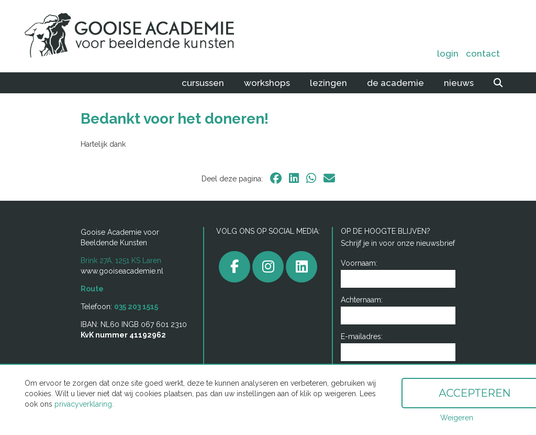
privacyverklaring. (84, 404)
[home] (121, 36)
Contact (483, 53)
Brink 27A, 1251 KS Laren (121, 260)
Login (448, 53)
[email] (329, 178)
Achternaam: (362, 300)
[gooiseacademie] (268, 266)
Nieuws (459, 83)
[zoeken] (498, 82)
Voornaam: (359, 263)
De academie (395, 83)
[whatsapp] (311, 178)
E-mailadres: (362, 336)
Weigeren (456, 418)
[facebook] (276, 178)
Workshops (267, 83)
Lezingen (328, 83)
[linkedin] (294, 178)
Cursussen (203, 83)
